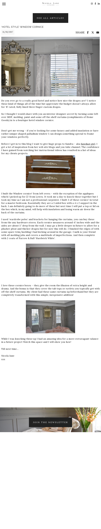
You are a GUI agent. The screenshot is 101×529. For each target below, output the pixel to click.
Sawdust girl (88, 143)
